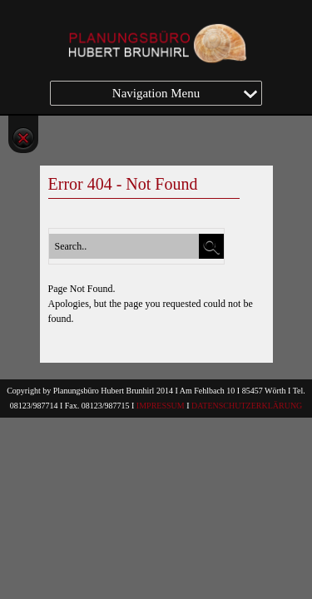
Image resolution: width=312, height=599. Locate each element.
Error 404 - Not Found (123, 184)
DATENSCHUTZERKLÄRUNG (246, 405)
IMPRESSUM (160, 405)
